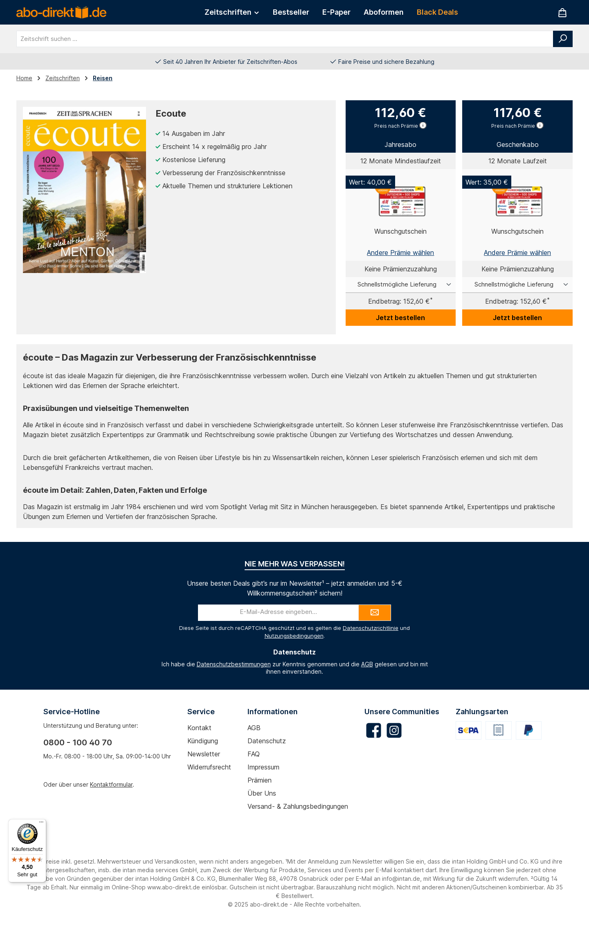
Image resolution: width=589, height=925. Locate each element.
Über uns (261, 793)
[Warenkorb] (562, 12)
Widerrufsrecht (209, 767)
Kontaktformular (111, 784)
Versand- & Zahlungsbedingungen (297, 806)
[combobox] (284, 39)
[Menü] (41, 824)
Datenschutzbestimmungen (234, 664)
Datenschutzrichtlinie (370, 628)
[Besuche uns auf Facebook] (373, 730)
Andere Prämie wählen (400, 252)
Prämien (259, 780)
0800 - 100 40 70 (77, 742)
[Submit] (374, 613)
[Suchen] (563, 39)
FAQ (253, 754)
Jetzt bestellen (400, 318)
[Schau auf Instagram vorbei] (394, 730)
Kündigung (202, 741)
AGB (367, 664)
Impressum (263, 767)
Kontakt (199, 728)
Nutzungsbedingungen (294, 635)
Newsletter (203, 754)
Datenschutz (266, 741)
